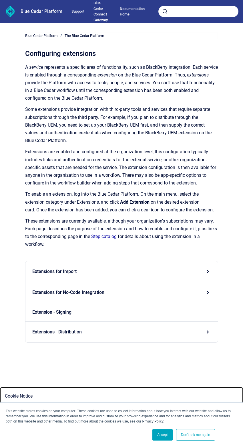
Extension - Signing (51, 312)
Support (77, 11)
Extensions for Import (54, 271)
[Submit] (165, 11)
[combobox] (198, 11)
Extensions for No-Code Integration (68, 292)
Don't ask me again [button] (195, 435)
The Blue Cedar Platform (84, 36)
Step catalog (104, 236)
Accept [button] (162, 435)
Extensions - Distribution (57, 332)
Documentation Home (132, 12)
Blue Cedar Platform (41, 11)
